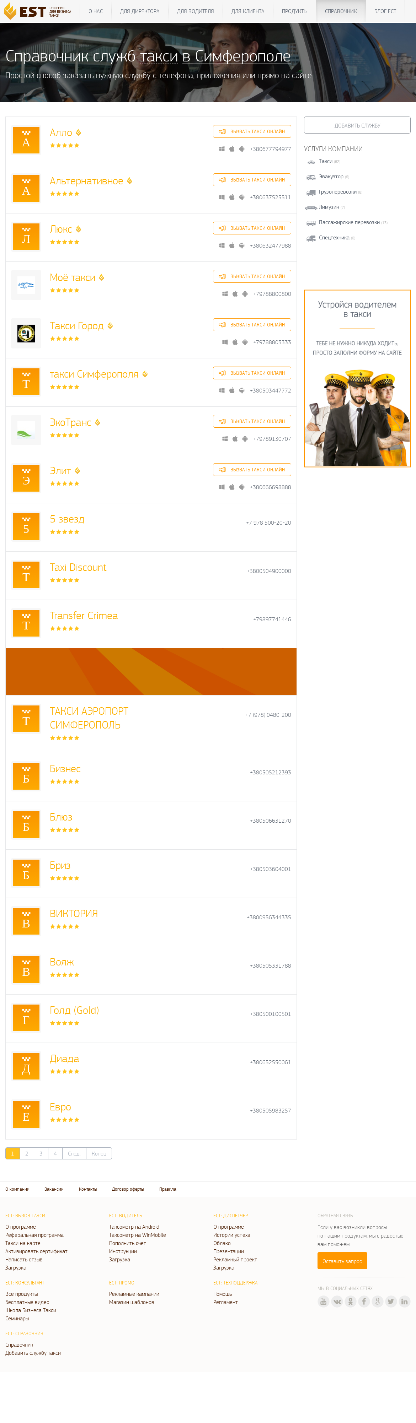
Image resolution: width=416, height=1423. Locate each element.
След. (74, 1153)
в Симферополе (236, 55)
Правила (167, 1189)
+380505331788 (270, 965)
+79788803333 (272, 342)
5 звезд (67, 518)
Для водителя (195, 11)
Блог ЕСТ (385, 11)
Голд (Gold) (74, 1010)
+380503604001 (270, 869)
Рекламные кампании (134, 1293)
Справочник (341, 11)
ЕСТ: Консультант (24, 1282)
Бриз (60, 865)
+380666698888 (270, 487)
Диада (64, 1058)
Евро (60, 1106)
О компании (17, 1189)
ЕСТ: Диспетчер (230, 1215)
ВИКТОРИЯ (74, 913)
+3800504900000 (269, 571)
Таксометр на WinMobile (137, 1234)
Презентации (228, 1251)
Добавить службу (357, 125)
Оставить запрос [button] (342, 1261)
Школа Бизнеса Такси (30, 1310)
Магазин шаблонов (131, 1301)
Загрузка (15, 1267)
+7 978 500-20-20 (268, 522)
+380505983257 (270, 1110)
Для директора (140, 11)
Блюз (61, 816)
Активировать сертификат (36, 1251)
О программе (20, 1226)
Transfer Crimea (84, 615)
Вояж (62, 961)
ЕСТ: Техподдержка (235, 1282)
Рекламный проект (235, 1259)
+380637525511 (270, 197)
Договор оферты (128, 1189)
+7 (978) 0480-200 (268, 715)
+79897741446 (272, 619)
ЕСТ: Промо (121, 1282)
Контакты (88, 1189)
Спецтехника (334, 237)
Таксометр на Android (134, 1226)
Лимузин (329, 207)
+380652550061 (270, 1062)
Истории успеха (231, 1234)
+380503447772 (270, 390)
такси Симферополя (94, 373)
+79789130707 (272, 438)
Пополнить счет (127, 1242)
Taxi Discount (78, 567)
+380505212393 (270, 772)
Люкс (61, 229)
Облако (222, 1242)
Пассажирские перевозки (349, 222)
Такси (325, 161)
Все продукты (21, 1293)
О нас (96, 11)
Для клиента (248, 11)
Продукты (295, 11)
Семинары (17, 1318)
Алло (61, 132)
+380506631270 (270, 820)
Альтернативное (86, 180)
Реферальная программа (34, 1234)
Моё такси (72, 277)
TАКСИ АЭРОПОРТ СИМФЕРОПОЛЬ (89, 717)
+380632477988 (270, 245)
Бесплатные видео (27, 1301)
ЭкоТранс (70, 422)
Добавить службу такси (33, 1352)
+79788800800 (272, 294)
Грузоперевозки (338, 191)
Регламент (225, 1301)
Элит (60, 470)
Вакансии (54, 1189)
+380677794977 (270, 149)
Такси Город (77, 325)
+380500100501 (270, 1014)
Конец (99, 1153)
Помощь (222, 1293)
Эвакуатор (331, 176)
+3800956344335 (269, 917)
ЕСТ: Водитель (125, 1215)
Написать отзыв (24, 1259)
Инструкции (123, 1251)
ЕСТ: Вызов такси (25, 1215)
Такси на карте (23, 1242)
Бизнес (65, 768)
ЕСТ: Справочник (24, 1333)
